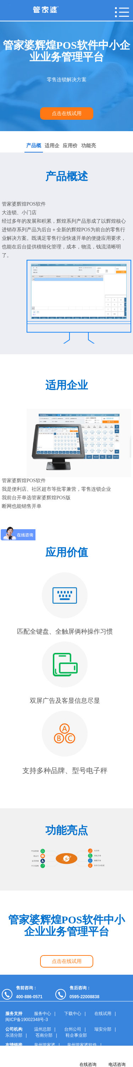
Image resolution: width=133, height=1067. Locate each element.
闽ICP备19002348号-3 (26, 1019)
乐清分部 (13, 1035)
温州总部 (42, 1029)
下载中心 (72, 1013)
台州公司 (72, 1029)
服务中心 (42, 1013)
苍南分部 (43, 1035)
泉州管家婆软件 (82, 1044)
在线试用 (102, 1013)
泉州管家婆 (44, 1044)
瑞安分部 (102, 1029)
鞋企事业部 (76, 1035)
